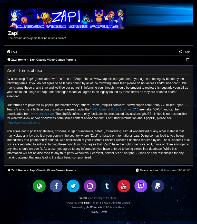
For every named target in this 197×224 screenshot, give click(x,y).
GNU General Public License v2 (113, 109)
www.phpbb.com (42, 114)
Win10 (83, 198)
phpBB (85, 202)
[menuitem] (12, 52)
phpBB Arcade (94, 207)
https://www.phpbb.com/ (23, 122)
